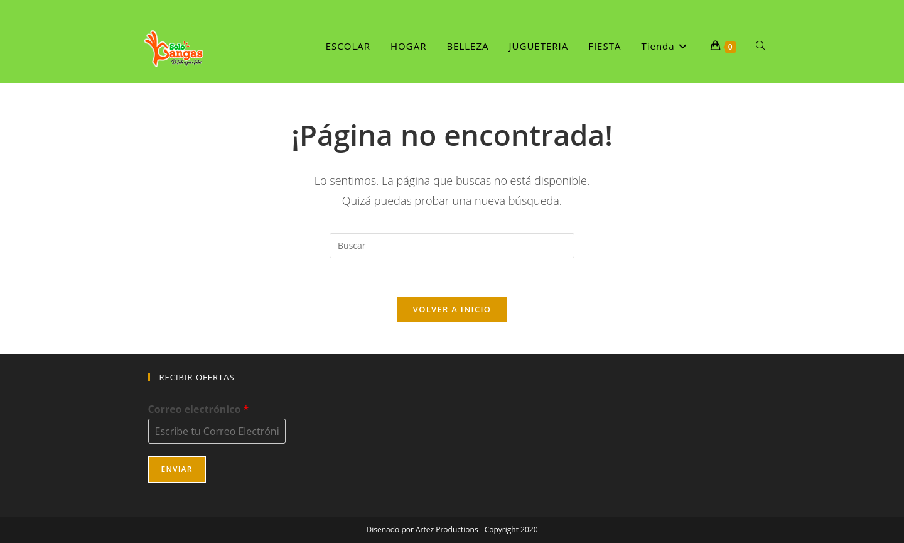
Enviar (177, 469)
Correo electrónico (198, 409)
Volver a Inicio (452, 309)
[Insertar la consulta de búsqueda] (452, 245)
